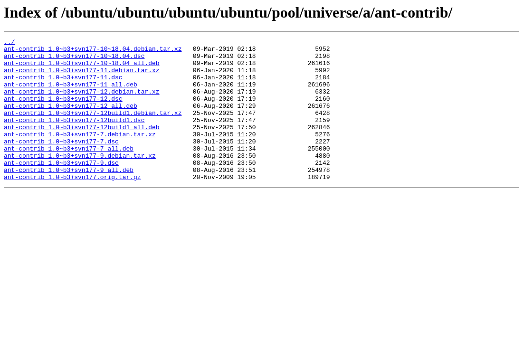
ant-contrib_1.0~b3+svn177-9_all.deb (68, 196)
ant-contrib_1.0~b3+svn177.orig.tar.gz (72, 205)
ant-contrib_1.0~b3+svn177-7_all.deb (68, 171)
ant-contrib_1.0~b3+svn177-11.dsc (63, 85)
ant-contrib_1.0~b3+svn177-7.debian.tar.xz (80, 154)
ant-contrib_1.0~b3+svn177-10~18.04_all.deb (82, 68)
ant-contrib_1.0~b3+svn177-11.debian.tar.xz (82, 77)
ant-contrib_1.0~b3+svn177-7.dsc (61, 162)
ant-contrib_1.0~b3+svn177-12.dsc (63, 111)
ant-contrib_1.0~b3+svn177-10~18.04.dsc (74, 60)
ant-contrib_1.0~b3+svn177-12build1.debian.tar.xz (92, 128)
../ (9, 42)
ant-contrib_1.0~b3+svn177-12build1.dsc (74, 137)
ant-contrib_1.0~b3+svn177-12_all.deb (70, 119)
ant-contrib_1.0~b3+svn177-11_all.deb (70, 94)
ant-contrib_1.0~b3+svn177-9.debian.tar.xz (80, 179)
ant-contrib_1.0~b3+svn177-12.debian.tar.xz (82, 102)
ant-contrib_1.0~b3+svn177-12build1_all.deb (82, 145)
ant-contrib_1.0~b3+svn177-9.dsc (61, 188)
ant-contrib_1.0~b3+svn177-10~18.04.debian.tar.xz (92, 51)
